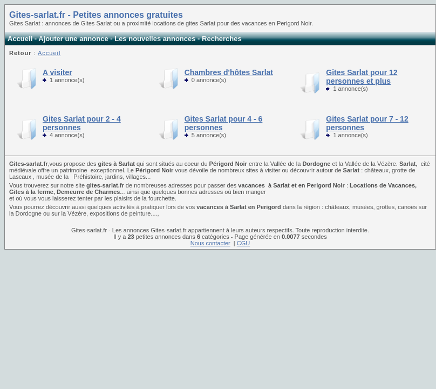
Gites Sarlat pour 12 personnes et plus (361, 76)
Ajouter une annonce (73, 39)
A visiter (57, 72)
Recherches (222, 39)
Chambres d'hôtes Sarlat (229, 72)
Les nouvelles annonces (155, 39)
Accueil (20, 39)
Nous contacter (210, 243)
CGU (243, 243)
